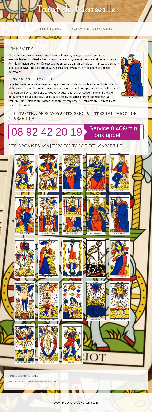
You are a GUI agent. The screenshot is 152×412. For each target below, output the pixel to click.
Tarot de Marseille (76, 9)
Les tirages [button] (50, 29)
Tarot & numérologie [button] (92, 29)
